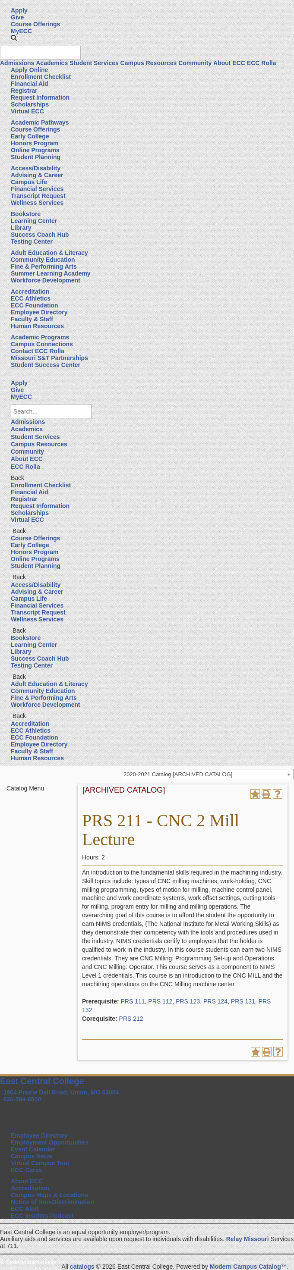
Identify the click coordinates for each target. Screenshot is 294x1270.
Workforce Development (45, 280)
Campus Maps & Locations (49, 1195)
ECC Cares (26, 1170)
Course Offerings (35, 24)
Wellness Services (37, 202)
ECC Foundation (34, 305)
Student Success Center (45, 364)
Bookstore (26, 213)
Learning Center (34, 220)
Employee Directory (39, 312)
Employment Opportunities (50, 1142)
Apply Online (29, 69)
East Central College (42, 1081)
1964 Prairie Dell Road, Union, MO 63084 (61, 1092)
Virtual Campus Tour (40, 1163)
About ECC (229, 63)
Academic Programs (40, 337)
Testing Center (32, 241)
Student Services (94, 63)
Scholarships (30, 104)
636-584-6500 (22, 1099)
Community (195, 63)
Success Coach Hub (40, 234)
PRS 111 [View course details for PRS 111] (132, 1001)
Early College (30, 136)
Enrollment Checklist (41, 76)
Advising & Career (37, 175)
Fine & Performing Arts (44, 266)
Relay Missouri (247, 1239)
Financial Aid (29, 83)
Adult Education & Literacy (49, 252)
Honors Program (34, 143)
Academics (52, 63)
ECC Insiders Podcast (42, 1215)
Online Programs (35, 150)
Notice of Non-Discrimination (52, 1201)
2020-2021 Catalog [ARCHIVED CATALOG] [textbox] (177, 774)
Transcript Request (38, 195)
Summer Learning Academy (51, 273)
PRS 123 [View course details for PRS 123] (188, 1001)
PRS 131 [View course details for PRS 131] (243, 1001)
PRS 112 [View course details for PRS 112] (160, 1001)
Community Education (43, 259)
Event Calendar (33, 1149)
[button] (14, 38)
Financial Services (37, 188)
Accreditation (30, 291)
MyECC (21, 31)
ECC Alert (25, 1208)
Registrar (24, 90)
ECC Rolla (261, 63)
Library (21, 227)
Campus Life (29, 182)
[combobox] (207, 774)
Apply (19, 10)
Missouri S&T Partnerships (49, 357)
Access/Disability (35, 168)
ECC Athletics (31, 298)
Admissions (17, 63)
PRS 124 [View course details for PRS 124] (215, 1001)
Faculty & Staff (32, 319)
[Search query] (40, 53)
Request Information (40, 97)
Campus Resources (148, 63)
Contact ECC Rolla (37, 351)
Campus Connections (42, 344)
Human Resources (37, 326)
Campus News (31, 1156)
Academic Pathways (40, 122)
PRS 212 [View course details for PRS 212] (131, 1018)
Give (17, 17)
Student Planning (35, 157)
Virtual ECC (27, 111)
